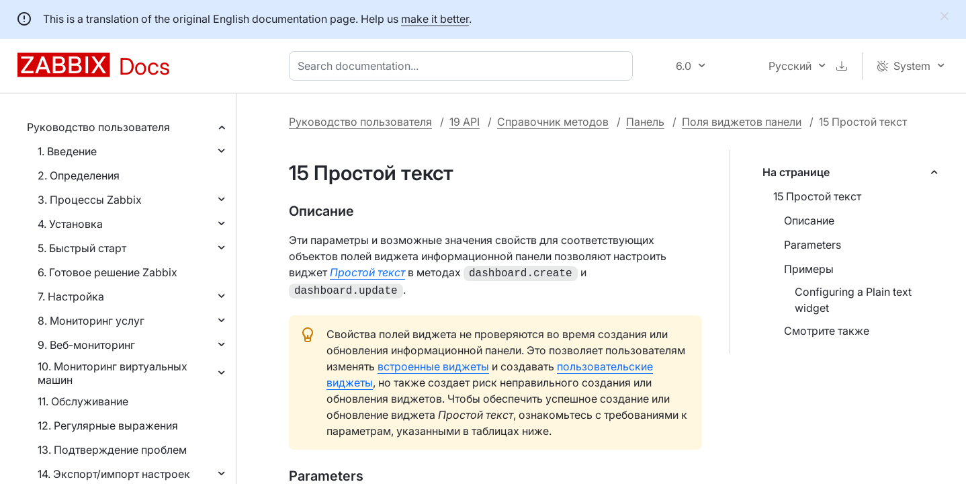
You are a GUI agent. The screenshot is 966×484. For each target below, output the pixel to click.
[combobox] (463, 66)
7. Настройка (71, 296)
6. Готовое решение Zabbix (107, 272)
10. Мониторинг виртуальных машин (112, 373)
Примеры (809, 269)
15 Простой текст (817, 196)
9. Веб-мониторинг (86, 345)
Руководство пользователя (98, 127)
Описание (809, 220)
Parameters (812, 244)
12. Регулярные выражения (108, 425)
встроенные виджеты (433, 363)
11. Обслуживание (83, 401)
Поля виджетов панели (741, 121)
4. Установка (70, 224)
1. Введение (67, 151)
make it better (435, 19)
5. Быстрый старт (82, 248)
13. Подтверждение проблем (112, 449)
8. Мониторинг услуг (91, 320)
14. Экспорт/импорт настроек (114, 474)
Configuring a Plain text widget (853, 300)
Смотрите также (826, 330)
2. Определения (79, 175)
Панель (645, 121)
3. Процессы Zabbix (90, 199)
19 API (464, 121)
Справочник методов (553, 121)
